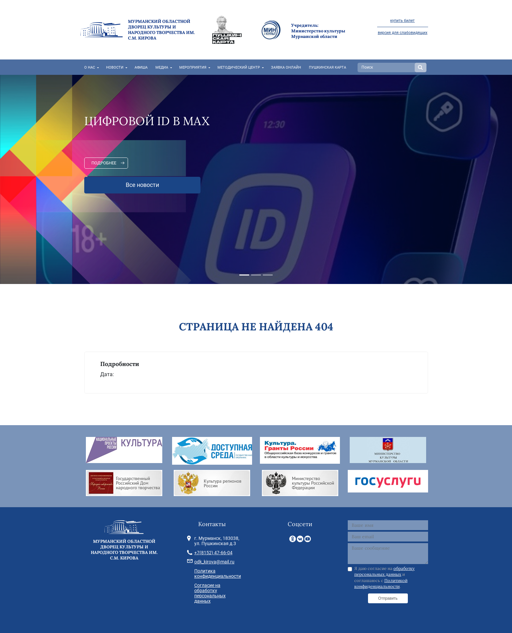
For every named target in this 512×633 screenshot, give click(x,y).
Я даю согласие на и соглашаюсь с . (384, 577)
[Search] (387, 67)
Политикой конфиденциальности (381, 583)
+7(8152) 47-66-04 (213, 552)
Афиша (141, 67)
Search (420, 67)
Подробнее (103, 162)
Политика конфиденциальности (217, 573)
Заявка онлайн (286, 67)
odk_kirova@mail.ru (214, 561)
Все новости (142, 185)
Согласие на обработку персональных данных (210, 593)
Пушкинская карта (327, 67)
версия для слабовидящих (402, 32)
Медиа (161, 67)
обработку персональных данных (384, 571)
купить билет (402, 20)
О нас (89, 67)
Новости (114, 67)
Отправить (388, 598)
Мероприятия (192, 67)
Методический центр (238, 67)
